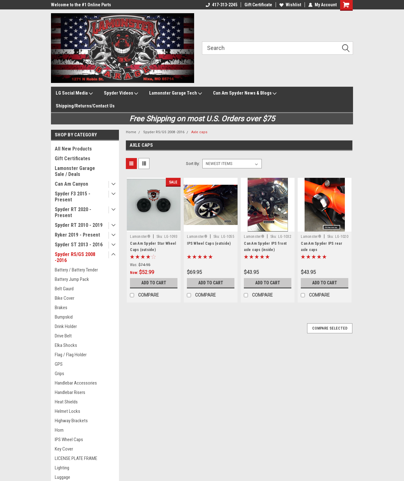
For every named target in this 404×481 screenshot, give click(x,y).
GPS (59, 364)
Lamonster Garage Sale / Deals (75, 171)
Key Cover (64, 449)
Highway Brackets (71, 421)
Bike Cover (64, 298)
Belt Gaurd (64, 289)
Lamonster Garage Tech (175, 93)
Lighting (62, 468)
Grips (59, 373)
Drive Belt (63, 336)
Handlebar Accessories (76, 383)
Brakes (61, 307)
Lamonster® (140, 236)
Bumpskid (64, 317)
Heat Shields (66, 402)
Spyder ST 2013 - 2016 (79, 245)
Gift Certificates (72, 158)
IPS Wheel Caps (69, 439)
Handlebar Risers (70, 392)
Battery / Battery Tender (76, 270)
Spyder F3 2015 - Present (72, 197)
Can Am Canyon (71, 184)
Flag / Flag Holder (71, 355)
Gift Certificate (258, 4)
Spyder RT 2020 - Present (73, 212)
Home (131, 132)
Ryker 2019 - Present (77, 235)
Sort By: (193, 163)
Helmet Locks (67, 411)
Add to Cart (153, 282)
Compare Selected (329, 328)
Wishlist (290, 4)
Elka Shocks (66, 345)
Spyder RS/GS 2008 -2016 (75, 257)
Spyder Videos (121, 93)
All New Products (73, 149)
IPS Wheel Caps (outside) (209, 243)
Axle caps (199, 132)
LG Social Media (74, 93)
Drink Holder (66, 326)
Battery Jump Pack (72, 279)
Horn (59, 430)
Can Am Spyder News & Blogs (245, 93)
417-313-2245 (221, 4)
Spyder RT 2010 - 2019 (79, 225)
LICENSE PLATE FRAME (76, 458)
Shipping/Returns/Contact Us (85, 106)
